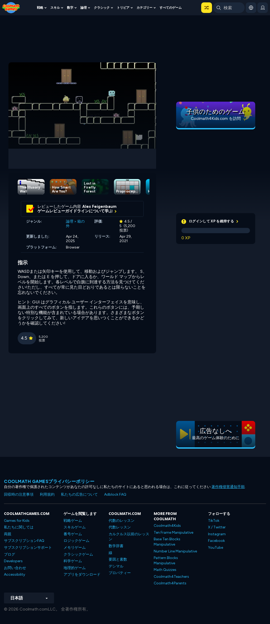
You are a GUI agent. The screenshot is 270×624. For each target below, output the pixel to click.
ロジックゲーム (76, 540)
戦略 (40, 8)
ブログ (9, 554)
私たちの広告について (79, 494)
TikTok (213, 520)
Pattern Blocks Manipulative (166, 560)
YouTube (215, 547)
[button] (206, 7)
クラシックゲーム (78, 554)
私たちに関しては (18, 527)
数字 (70, 8)
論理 (83, 8)
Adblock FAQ (115, 494)
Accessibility (14, 574)
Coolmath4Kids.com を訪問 (216, 118)
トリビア (123, 8)
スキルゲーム (75, 527)
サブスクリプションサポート (28, 547)
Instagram (217, 534)
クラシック (102, 8)
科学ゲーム (73, 561)
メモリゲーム (75, 547)
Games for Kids (17, 520)
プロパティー (120, 573)
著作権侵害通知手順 (228, 487)
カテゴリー (144, 8)
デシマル (116, 566)
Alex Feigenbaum (99, 206)
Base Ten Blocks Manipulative (167, 542)
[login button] (262, 7)
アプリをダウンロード (82, 574)
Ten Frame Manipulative (173, 532)
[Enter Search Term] (229, 7)
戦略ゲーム (73, 520)
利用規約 (47, 494)
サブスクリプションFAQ (24, 540)
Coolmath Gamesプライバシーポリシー (49, 481)
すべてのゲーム (171, 8)
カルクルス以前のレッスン (129, 537)
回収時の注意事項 (18, 494)
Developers (13, 561)
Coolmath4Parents (170, 583)
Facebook (216, 540)
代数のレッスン (121, 520)
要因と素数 (118, 559)
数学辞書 (116, 546)
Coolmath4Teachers (171, 576)
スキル (55, 8)
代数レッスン (120, 527)
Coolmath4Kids (167, 525)
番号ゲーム (73, 534)
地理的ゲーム (75, 568)
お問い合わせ (15, 568)
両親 (7, 534)
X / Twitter (217, 527)
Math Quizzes (165, 569)
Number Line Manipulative (175, 551)
